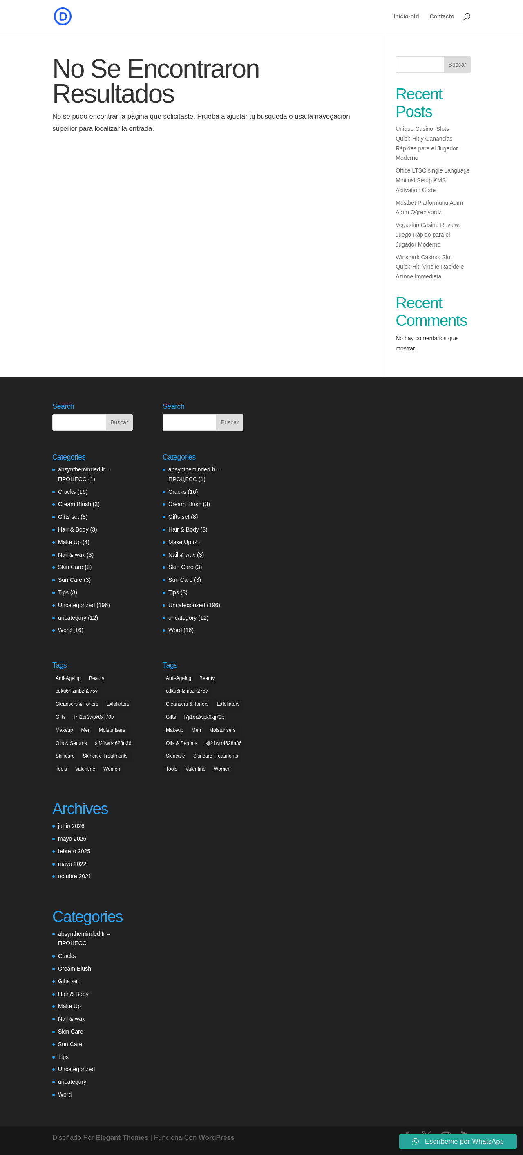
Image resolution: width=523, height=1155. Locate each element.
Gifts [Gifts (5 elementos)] (61, 717)
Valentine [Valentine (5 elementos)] (85, 769)
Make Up (69, 542)
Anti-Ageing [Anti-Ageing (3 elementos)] (68, 678)
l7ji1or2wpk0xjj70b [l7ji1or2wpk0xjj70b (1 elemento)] (94, 717)
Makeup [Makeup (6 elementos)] (64, 730)
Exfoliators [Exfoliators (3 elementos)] (117, 704)
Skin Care (70, 567)
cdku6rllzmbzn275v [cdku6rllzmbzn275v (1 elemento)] (77, 691)
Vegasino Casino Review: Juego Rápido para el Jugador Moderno (428, 235)
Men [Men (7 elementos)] (86, 730)
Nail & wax (71, 555)
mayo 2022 (72, 864)
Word (65, 630)
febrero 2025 (74, 851)
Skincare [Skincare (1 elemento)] (65, 756)
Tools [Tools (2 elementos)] (61, 769)
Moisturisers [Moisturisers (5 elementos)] (112, 730)
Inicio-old (406, 16)
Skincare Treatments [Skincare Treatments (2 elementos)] (105, 756)
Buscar (458, 64)
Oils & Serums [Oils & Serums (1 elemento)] (71, 743)
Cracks (67, 492)
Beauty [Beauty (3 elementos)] (96, 678)
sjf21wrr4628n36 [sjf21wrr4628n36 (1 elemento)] (113, 743)
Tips (63, 592)
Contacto (441, 16)
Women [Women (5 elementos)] (111, 769)
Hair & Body (73, 529)
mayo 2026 (72, 838)
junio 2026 (71, 826)
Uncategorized (76, 605)
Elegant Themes (122, 1138)
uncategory (72, 618)
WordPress (217, 1138)
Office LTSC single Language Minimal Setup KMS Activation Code (433, 180)
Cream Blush (74, 504)
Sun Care (70, 579)
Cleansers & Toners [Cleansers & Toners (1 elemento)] (77, 704)
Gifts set (68, 517)
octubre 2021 (75, 876)
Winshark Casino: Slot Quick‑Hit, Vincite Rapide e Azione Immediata (430, 267)
